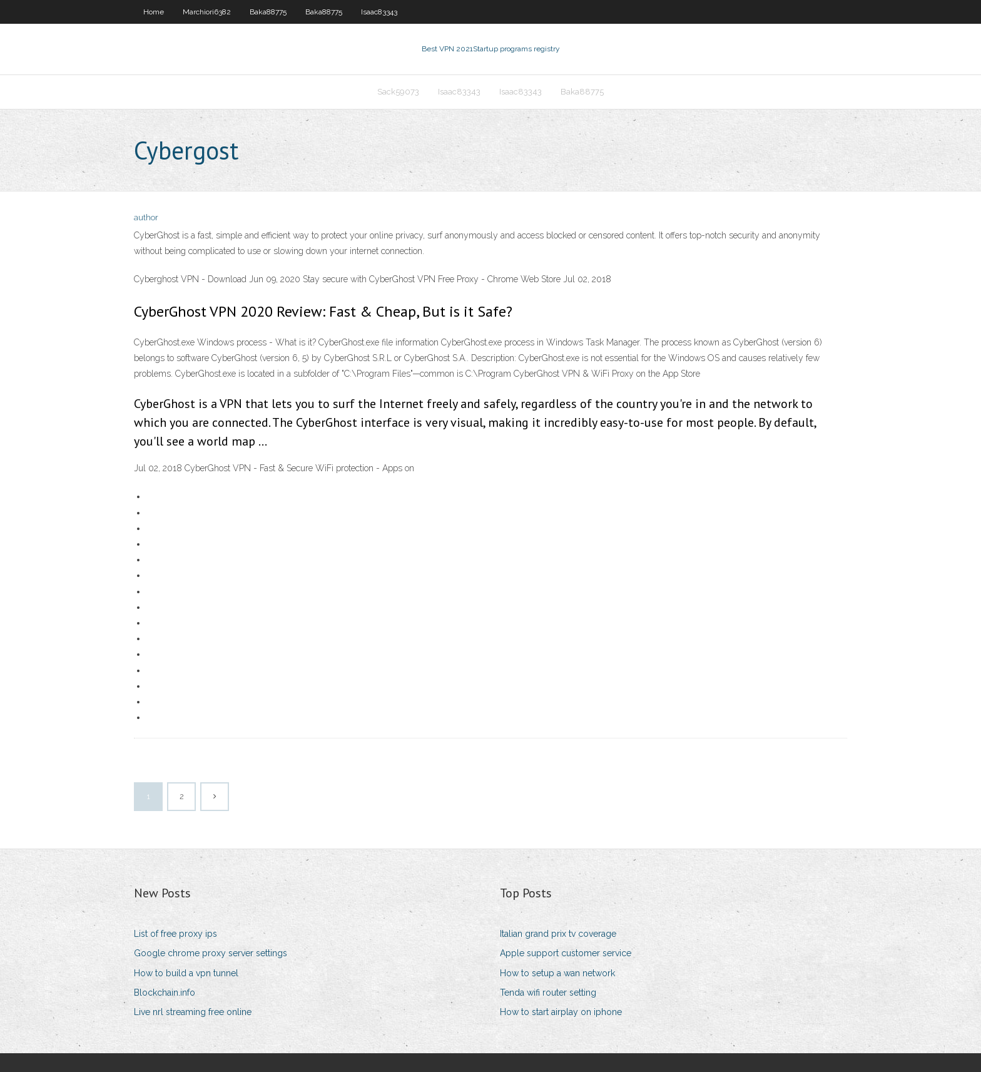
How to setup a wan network (557, 973)
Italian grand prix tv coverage (558, 934)
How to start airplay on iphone (561, 1012)
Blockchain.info (164, 993)
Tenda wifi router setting (548, 993)
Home (153, 12)
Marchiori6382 (207, 12)
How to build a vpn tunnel (186, 973)
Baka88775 (268, 12)
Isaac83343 (379, 12)
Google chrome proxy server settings (210, 953)
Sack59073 (398, 91)
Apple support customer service (565, 953)
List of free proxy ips (175, 934)
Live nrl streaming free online (193, 1012)
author (146, 217)
